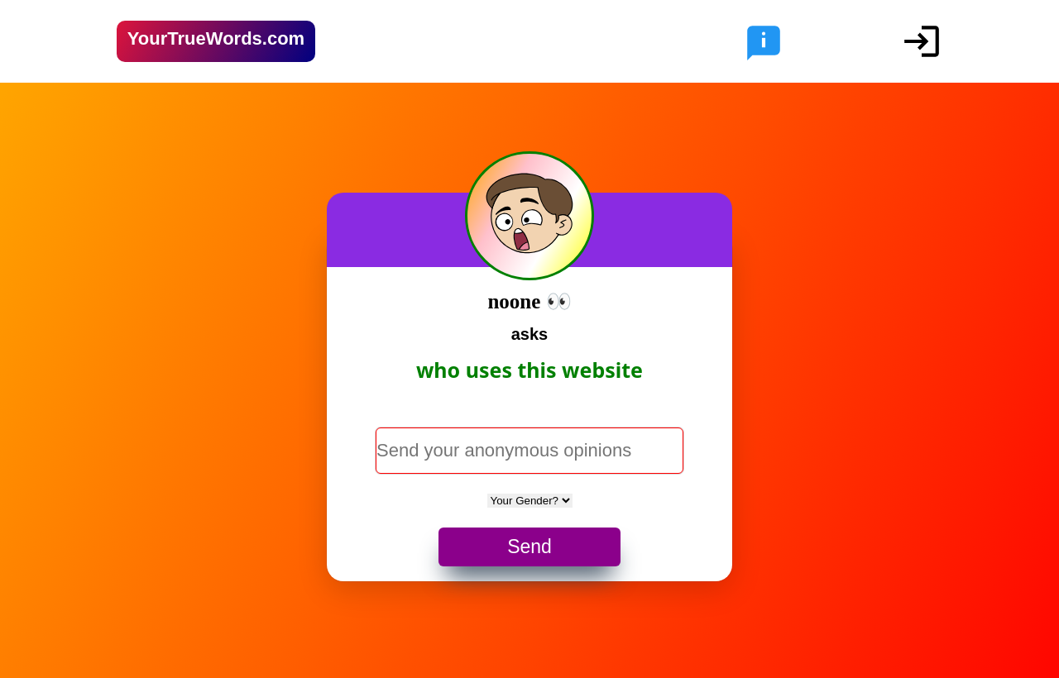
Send (529, 546)
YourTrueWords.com (215, 38)
